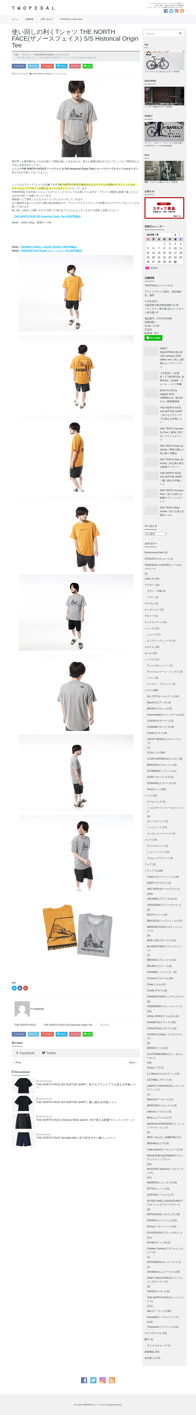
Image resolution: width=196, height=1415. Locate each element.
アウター (149, 585)
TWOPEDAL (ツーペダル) (93, 1405)
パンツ (148, 839)
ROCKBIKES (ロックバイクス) (164, 1262)
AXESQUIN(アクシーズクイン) (164, 905)
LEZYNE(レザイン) (157, 1079)
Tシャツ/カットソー (158, 665)
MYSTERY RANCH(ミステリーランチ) (165, 1171)
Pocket (79, 66)
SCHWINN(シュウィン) (160, 771)
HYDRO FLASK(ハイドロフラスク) (164, 1036)
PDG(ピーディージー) (159, 1226)
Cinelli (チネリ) (155, 733)
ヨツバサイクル (153, 1333)
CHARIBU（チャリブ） (160, 972)
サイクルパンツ (155, 846)
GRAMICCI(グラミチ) (159, 1022)
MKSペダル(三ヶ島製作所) (161, 1137)
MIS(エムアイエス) (157, 1117)
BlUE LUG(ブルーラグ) (159, 940)
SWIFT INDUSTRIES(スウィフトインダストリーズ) (165, 1280)
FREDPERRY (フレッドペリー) (164, 1006)
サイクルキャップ (157, 1345)
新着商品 (149, 1351)
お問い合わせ (47, 19)
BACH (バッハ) (155, 914)
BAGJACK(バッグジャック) (162, 920)
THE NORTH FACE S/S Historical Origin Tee (68, 1025)
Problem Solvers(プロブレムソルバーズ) (165, 1250)
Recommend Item (154, 552)
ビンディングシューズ (159, 640)
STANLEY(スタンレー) (157, 558)
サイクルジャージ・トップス (163, 671)
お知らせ (149, 578)
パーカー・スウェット (159, 684)
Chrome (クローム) (157, 978)
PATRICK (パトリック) (159, 1220)
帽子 (147, 1339)
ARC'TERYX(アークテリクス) (163, 889)
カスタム (149, 603)
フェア (148, 864)
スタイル (149, 647)
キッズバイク (152, 609)
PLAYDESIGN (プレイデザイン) (164, 1232)
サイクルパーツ (153, 622)
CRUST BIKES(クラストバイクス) (164, 741)
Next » (132, 1063)
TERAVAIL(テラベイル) (160, 783)
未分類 (148, 1358)
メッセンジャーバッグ (159, 833)
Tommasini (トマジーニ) (160, 1327)
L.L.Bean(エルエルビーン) (161, 1073)
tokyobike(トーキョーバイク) (163, 1317)
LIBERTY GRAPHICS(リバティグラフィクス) (165, 1088)
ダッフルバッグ (155, 821)
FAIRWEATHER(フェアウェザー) (165, 996)
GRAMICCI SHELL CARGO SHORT (49, 247)
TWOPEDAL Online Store (71, 19)
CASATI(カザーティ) (158, 721)
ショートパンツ (155, 852)
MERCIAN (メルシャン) (160, 765)
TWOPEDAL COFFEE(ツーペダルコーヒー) (163, 567)
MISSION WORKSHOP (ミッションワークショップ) (165, 1126)
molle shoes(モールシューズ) (163, 1149)
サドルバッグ (154, 801)
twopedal (39, 1009)
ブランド (149, 870)
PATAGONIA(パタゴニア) (161, 1214)
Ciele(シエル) (154, 984)
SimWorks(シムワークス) (161, 1272)
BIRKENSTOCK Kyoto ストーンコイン (52, 251)
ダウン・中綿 (154, 591)
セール (148, 653)
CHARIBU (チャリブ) (158, 727)
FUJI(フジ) (153, 752)
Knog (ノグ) (153, 1067)
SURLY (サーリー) (157, 777)
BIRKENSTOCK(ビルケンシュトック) (165, 929)
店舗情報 (29, 19)
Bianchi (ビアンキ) (157, 702)
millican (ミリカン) (157, 1111)
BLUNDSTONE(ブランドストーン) (164, 948)
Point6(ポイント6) (157, 1242)
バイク (148, 690)
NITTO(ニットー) (156, 1188)
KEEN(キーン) (155, 1048)
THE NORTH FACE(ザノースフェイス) (49, 74)
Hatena (65, 66)
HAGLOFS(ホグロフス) (160, 1028)
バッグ (148, 795)
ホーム (15, 19)
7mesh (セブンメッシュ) (160, 876)
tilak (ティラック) (156, 1311)
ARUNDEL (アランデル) (160, 898)
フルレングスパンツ (158, 858)
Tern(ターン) (154, 789)
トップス (149, 659)
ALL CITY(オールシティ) (160, 696)
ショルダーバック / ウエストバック (165, 809)
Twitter (35, 66)
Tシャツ (104, 1025)
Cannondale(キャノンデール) (163, 714)
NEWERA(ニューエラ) (159, 1182)
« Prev (17, 1063)
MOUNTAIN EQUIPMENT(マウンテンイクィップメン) (165, 1157)
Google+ (50, 66)
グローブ (149, 616)
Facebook (19, 66)
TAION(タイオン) (156, 1291)
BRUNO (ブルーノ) (157, 708)
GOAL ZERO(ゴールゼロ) (161, 1016)
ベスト (151, 597)
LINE (92, 66)
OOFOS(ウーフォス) (158, 1194)
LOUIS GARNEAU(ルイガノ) (163, 758)
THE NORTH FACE (25, 1025)
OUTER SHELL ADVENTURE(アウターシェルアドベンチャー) (165, 1203)
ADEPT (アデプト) (157, 883)
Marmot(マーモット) (158, 1099)
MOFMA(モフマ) (156, 1143)
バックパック (154, 827)
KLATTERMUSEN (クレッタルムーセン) (165, 1056)
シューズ (149, 628)
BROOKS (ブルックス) (159, 960)
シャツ (151, 678)
